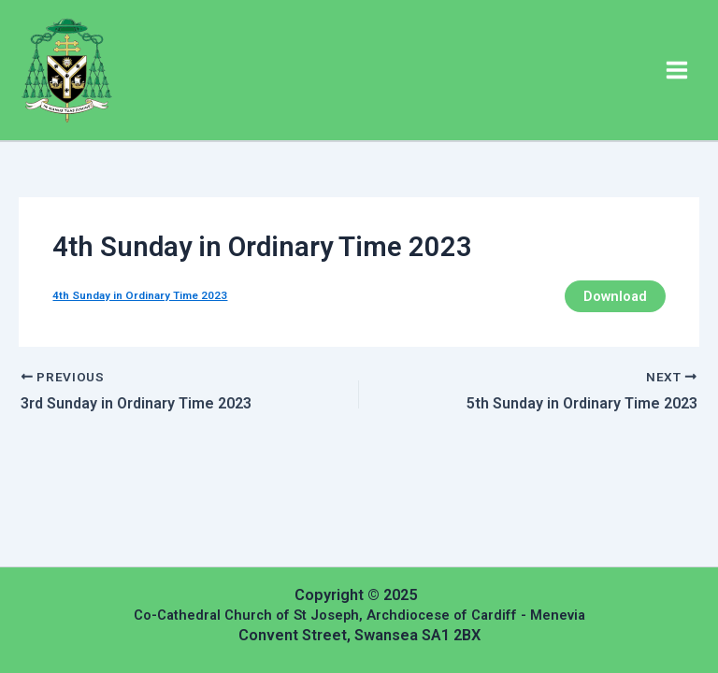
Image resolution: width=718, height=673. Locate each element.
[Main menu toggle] (676, 70)
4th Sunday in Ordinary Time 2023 (139, 295)
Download (615, 296)
